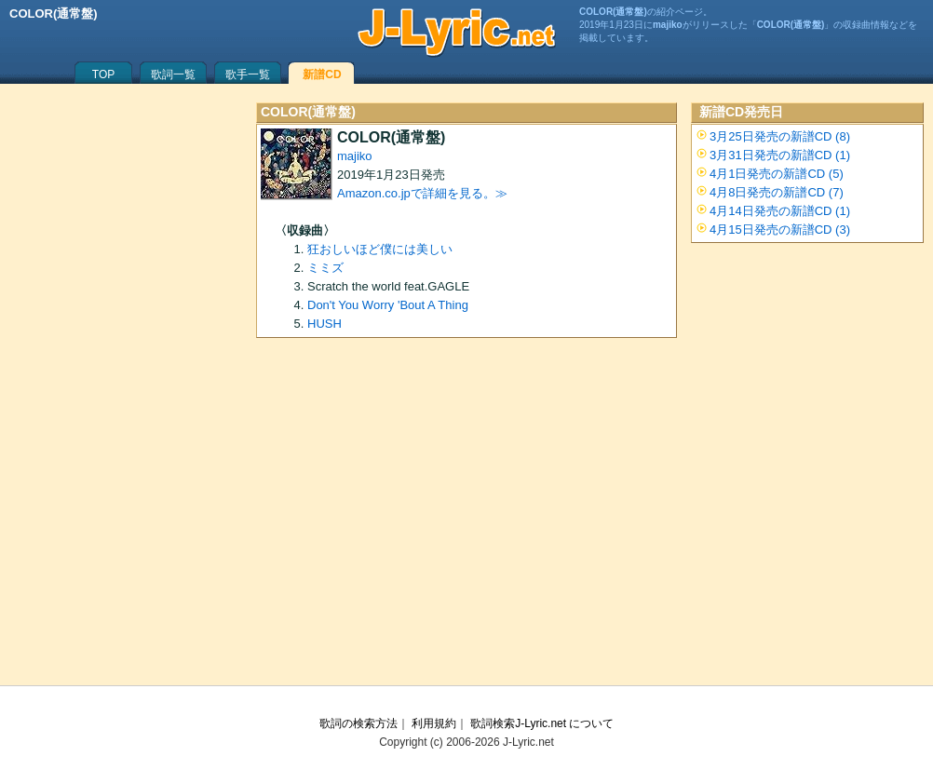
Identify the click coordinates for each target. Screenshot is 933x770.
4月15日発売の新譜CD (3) (780, 229)
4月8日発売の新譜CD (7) (777, 192)
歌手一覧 (247, 74)
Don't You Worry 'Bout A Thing (387, 305)
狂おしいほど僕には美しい (380, 249)
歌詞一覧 (173, 74)
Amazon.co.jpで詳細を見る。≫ (422, 193)
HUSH (324, 324)
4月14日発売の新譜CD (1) (780, 211)
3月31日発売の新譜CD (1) (780, 155)
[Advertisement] (466, 517)
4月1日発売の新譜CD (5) (777, 174)
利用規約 (434, 723)
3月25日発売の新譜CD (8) (780, 136)
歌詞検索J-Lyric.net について (542, 723)
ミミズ (325, 268)
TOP (103, 74)
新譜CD (322, 74)
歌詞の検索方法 (358, 723)
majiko (354, 156)
